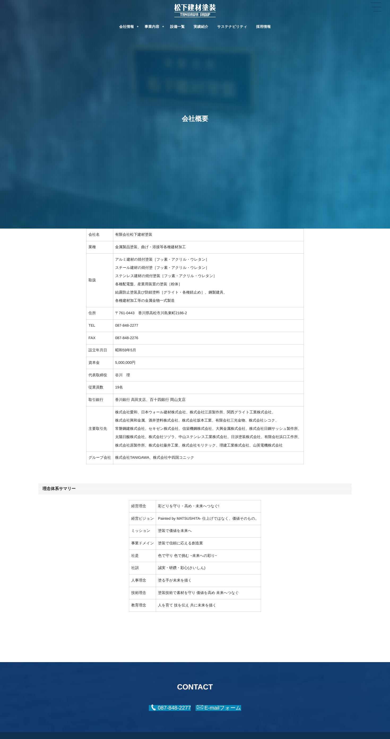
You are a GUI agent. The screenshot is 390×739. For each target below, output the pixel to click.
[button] (170, 708)
